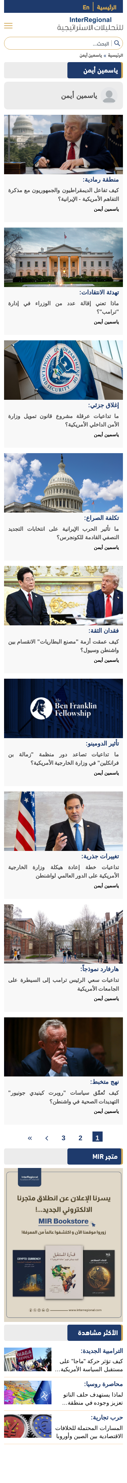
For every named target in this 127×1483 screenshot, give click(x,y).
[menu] (8, 26)
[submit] (117, 43)
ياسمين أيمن (91, 55)
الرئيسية (106, 6)
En (86, 6)
